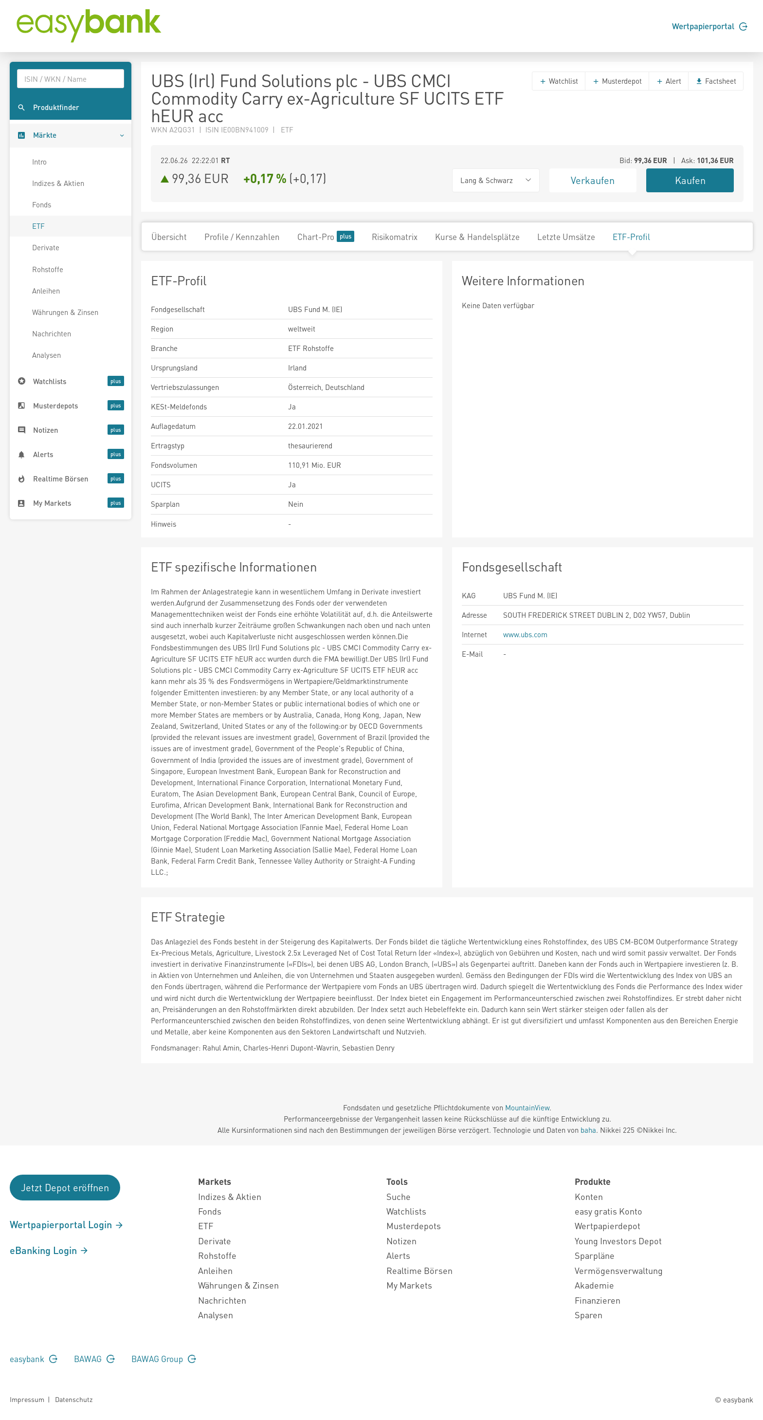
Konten (589, 1196)
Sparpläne (595, 1255)
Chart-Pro (325, 236)
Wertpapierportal (709, 25)
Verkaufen (593, 180)
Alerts (398, 1255)
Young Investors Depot (618, 1240)
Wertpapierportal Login (67, 1224)
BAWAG (94, 1358)
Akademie (594, 1285)
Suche (398, 1196)
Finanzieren (597, 1300)
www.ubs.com (525, 634)
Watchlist (558, 81)
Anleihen (46, 290)
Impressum (27, 1399)
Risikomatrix (395, 236)
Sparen (588, 1314)
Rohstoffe (47, 269)
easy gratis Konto (608, 1211)
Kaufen (690, 180)
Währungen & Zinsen (65, 312)
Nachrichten (51, 333)
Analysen (46, 355)
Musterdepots (413, 1225)
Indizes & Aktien (58, 183)
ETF (38, 226)
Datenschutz (73, 1399)
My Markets (409, 1285)
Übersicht (169, 236)
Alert (668, 81)
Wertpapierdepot (607, 1225)
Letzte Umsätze (566, 236)
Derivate (45, 247)
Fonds (41, 204)
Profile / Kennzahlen (242, 236)
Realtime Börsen (419, 1270)
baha (588, 1130)
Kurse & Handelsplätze (477, 236)
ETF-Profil (631, 236)
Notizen (401, 1240)
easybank (33, 1358)
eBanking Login (49, 1250)
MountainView (527, 1107)
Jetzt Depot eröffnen (65, 1187)
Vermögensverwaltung (619, 1270)
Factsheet (715, 81)
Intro (39, 161)
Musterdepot (617, 81)
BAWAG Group (163, 1358)
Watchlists (406, 1211)
